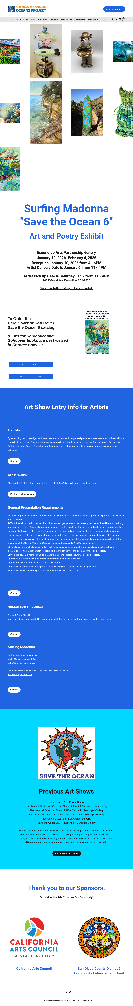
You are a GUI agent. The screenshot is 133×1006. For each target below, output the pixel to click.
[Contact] (14, 461)
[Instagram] (120, 19)
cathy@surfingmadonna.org (21, 663)
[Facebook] (112, 19)
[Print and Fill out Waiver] (22, 494)
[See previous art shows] (66, 853)
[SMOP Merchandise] (114, 9)
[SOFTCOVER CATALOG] (31, 376)
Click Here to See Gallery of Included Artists (66, 288)
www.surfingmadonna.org (20, 674)
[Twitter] (116, 19)
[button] (123, 19)
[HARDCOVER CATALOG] (31, 364)
